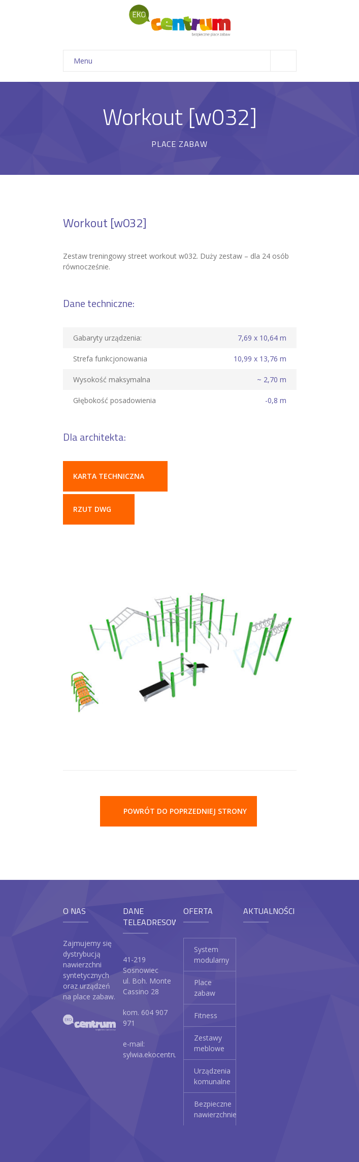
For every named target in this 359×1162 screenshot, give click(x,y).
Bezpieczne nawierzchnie (215, 1109)
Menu (185, 61)
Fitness (205, 1015)
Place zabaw (204, 987)
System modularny (211, 954)
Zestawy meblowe (209, 1043)
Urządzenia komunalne (212, 1076)
